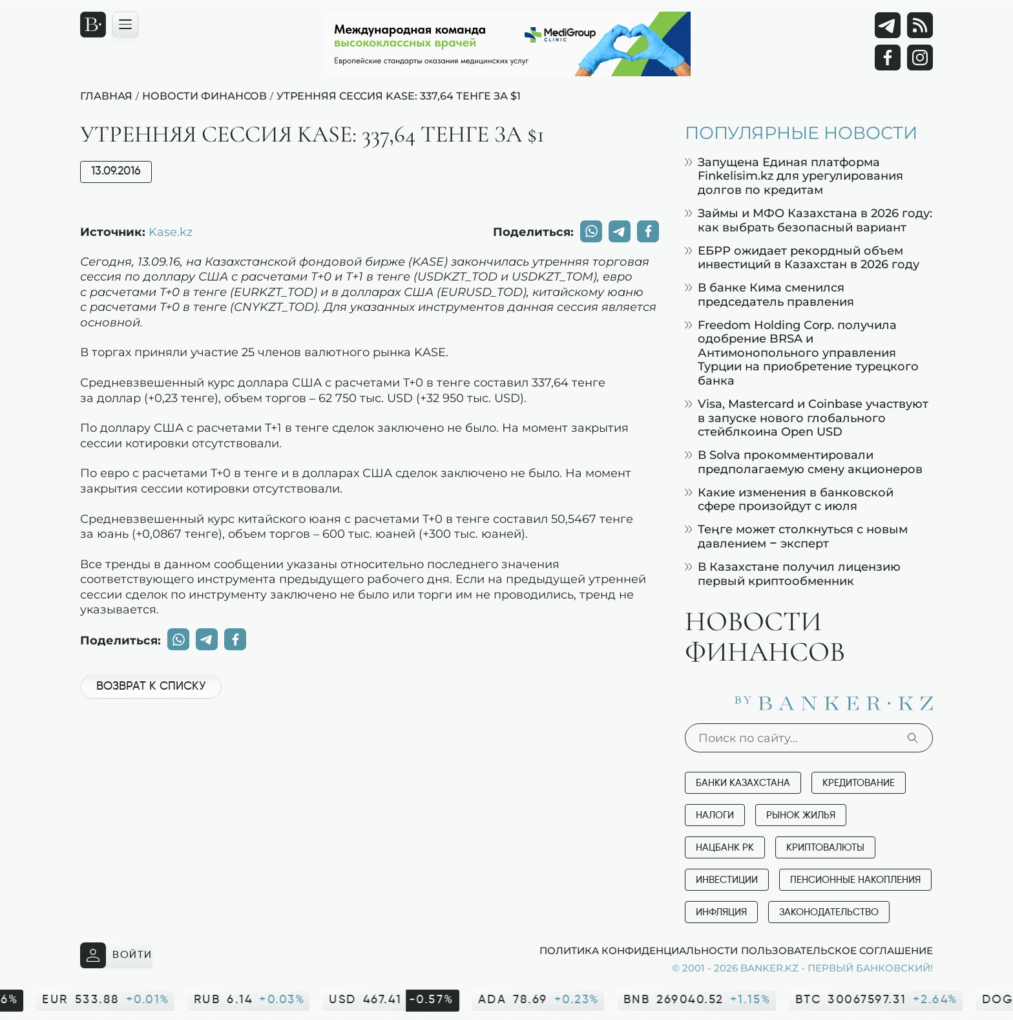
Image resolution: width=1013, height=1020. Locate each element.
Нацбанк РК (725, 848)
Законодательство (829, 912)
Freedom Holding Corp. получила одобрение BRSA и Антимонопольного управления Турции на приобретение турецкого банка (802, 352)
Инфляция (721, 912)
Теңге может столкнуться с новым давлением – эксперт (796, 536)
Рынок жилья (800, 815)
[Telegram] (888, 25)
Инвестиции (727, 880)
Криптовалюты (825, 848)
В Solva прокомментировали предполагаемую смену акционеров (804, 462)
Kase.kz (171, 231)
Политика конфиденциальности (638, 950)
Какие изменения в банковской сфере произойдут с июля (789, 499)
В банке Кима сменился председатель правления (769, 294)
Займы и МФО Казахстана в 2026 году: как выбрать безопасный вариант (808, 220)
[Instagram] (920, 57)
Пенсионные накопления (855, 880)
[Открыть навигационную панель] (125, 24)
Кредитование (858, 783)
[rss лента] (920, 25)
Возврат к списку (150, 686)
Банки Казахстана (743, 783)
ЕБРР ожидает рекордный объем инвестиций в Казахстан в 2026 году (802, 257)
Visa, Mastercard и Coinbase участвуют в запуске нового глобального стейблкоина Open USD (806, 417)
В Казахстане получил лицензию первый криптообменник (793, 574)
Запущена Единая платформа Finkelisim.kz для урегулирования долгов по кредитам (794, 176)
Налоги (715, 815)
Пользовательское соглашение (837, 950)
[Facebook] (888, 57)
